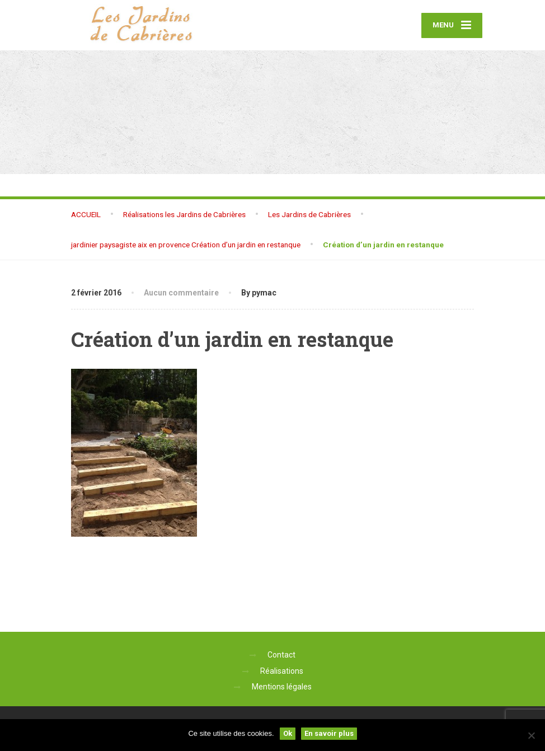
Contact (281, 654)
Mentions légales (282, 686)
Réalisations (281, 670)
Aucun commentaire (181, 292)
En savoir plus (329, 733)
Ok (287, 733)
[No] (531, 735)
